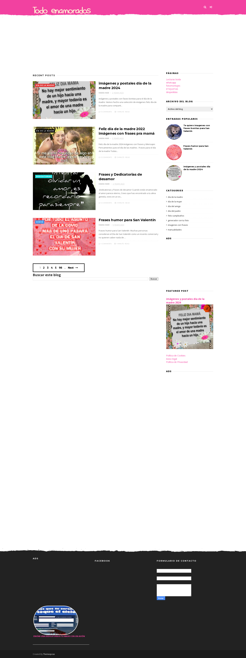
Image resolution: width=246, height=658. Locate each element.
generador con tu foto (178, 220)
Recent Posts (44, 75)
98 (60, 268)
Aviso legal (171, 358)
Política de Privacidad (177, 361)
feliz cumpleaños (176, 215)
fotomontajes (173, 85)
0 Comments (105, 112)
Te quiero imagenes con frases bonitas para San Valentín (196, 128)
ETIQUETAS (172, 88)
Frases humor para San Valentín (127, 220)
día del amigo (174, 206)
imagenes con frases (178, 225)
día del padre (174, 211)
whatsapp (171, 82)
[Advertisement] (123, 42)
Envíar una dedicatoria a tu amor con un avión (59, 636)
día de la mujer (175, 201)
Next (70, 267)
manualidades (175, 229)
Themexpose (49, 654)
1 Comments (105, 244)
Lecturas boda (173, 79)
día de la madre (45, 85)
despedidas (172, 92)
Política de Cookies (175, 355)
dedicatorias (43, 176)
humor (39, 222)
